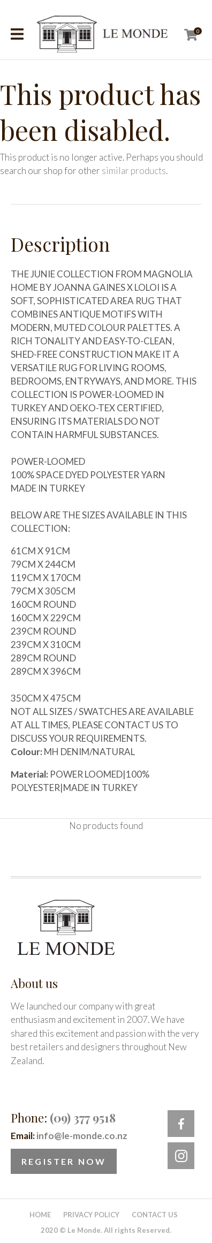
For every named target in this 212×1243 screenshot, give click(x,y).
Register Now (63, 1161)
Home (40, 1214)
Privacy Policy (91, 1214)
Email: (69, 1135)
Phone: (63, 1118)
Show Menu (17, 34)
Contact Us (155, 1214)
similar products (134, 170)
